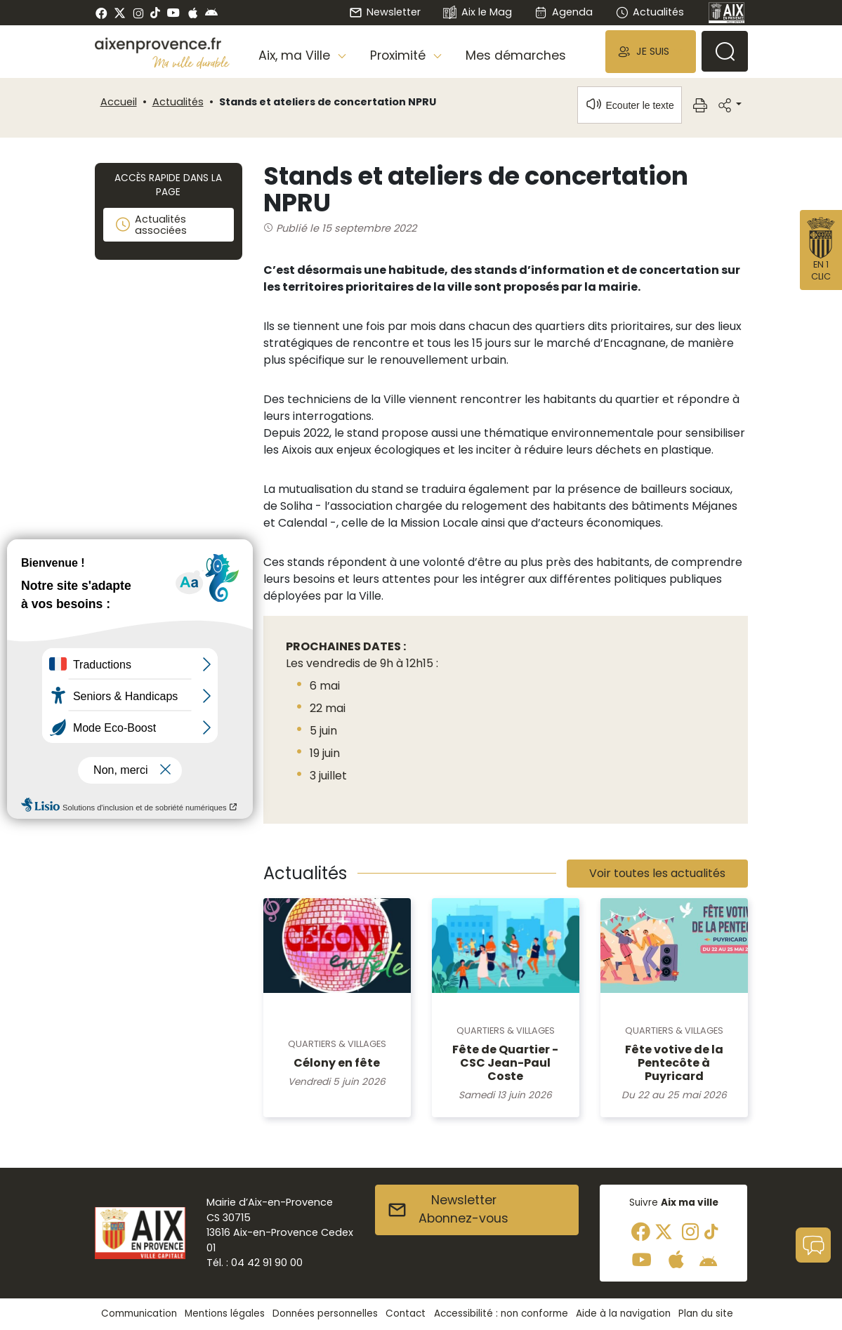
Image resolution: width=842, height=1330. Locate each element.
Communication (139, 1313)
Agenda (563, 12)
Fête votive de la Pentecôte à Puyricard (674, 1062)
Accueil (118, 102)
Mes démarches (516, 55)
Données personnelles (325, 1313)
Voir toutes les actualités (657, 873)
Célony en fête (337, 1063)
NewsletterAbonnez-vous (447, 1209)
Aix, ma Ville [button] (296, 55)
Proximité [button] (399, 55)
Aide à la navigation (623, 1313)
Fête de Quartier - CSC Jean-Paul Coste (505, 1062)
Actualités (649, 12)
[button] (650, 51)
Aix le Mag (477, 13)
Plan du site (705, 1313)
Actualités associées (150, 224)
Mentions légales (225, 1313)
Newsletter (385, 12)
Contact (406, 1313)
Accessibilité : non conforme (501, 1313)
